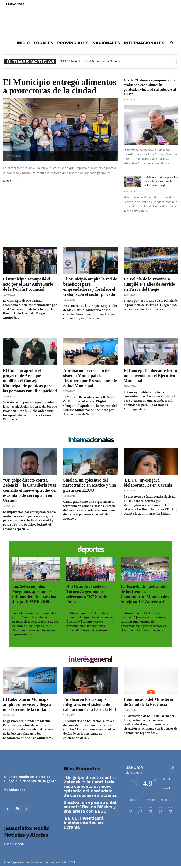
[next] (174, 61)
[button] (172, 43)
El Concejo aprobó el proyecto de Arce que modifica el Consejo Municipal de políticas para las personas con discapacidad (30, 380)
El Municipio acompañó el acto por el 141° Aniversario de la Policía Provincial (28, 284)
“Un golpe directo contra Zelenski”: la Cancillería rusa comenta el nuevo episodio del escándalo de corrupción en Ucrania (29, 490)
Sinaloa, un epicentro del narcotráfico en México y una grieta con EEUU (89, 485)
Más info (10, 181)
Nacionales (106, 42)
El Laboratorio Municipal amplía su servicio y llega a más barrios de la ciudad (27, 704)
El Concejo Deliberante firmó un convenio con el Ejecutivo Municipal (150, 375)
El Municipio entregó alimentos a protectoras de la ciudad (59, 86)
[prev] (167, 61)
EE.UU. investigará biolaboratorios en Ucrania (90, 61)
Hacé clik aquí (14, 844)
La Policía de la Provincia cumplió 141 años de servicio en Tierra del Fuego (149, 284)
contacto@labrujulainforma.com (31, 794)
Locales (43, 42)
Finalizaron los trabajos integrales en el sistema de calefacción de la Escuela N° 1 (90, 704)
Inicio (23, 42)
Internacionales (144, 42)
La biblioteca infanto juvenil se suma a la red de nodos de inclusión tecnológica (161, 181)
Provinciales (73, 42)
